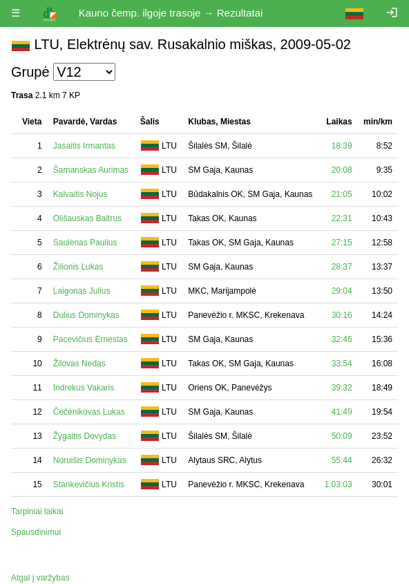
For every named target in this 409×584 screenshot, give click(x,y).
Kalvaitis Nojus (80, 194)
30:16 (342, 315)
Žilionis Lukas (78, 267)
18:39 (342, 146)
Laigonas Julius (82, 291)
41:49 (342, 412)
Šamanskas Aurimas (91, 170)
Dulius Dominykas (86, 315)
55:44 (342, 460)
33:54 (342, 363)
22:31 (342, 218)
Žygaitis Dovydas (84, 436)
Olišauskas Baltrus (87, 218)
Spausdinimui (36, 532)
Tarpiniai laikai (37, 511)
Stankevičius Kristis (88, 484)
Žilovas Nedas (79, 363)
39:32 (342, 388)
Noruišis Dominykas (89, 460)
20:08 (342, 170)
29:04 (342, 291)
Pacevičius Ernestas (90, 339)
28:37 (342, 267)
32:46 (342, 339)
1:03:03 (338, 484)
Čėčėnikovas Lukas (89, 412)
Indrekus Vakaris (83, 388)
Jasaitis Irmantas (84, 146)
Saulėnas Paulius (85, 242)
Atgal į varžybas (40, 578)
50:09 (342, 436)
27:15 (342, 242)
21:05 (342, 194)
